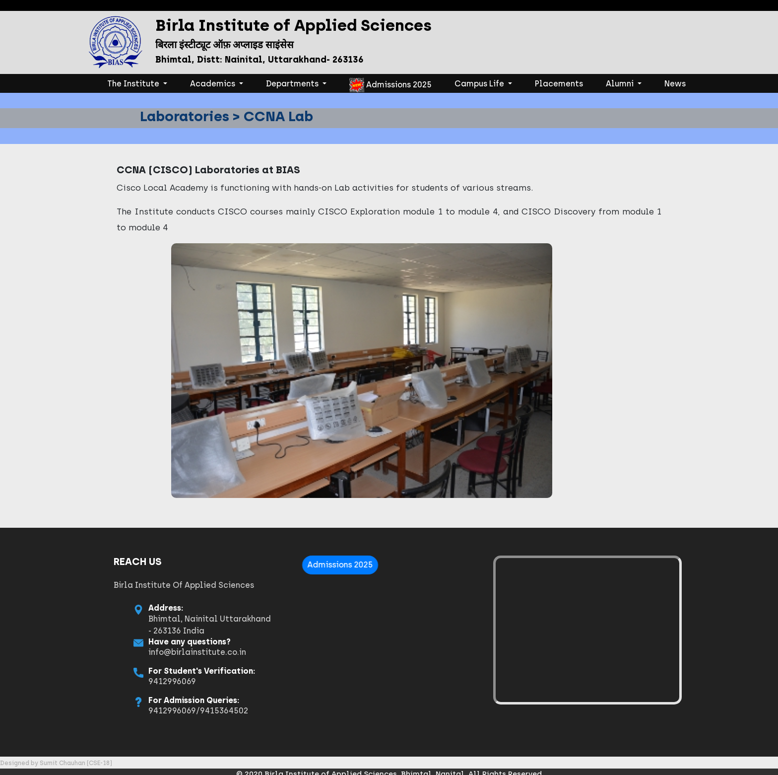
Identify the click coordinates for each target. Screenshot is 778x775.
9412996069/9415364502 (138, 710)
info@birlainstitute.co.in (137, 652)
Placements (559, 83)
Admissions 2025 (390, 85)
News (675, 83)
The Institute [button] (139, 82)
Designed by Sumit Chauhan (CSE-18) (56, 763)
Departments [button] (293, 83)
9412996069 (112, 681)
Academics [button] (213, 83)
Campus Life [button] (480, 83)
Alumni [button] (621, 83)
